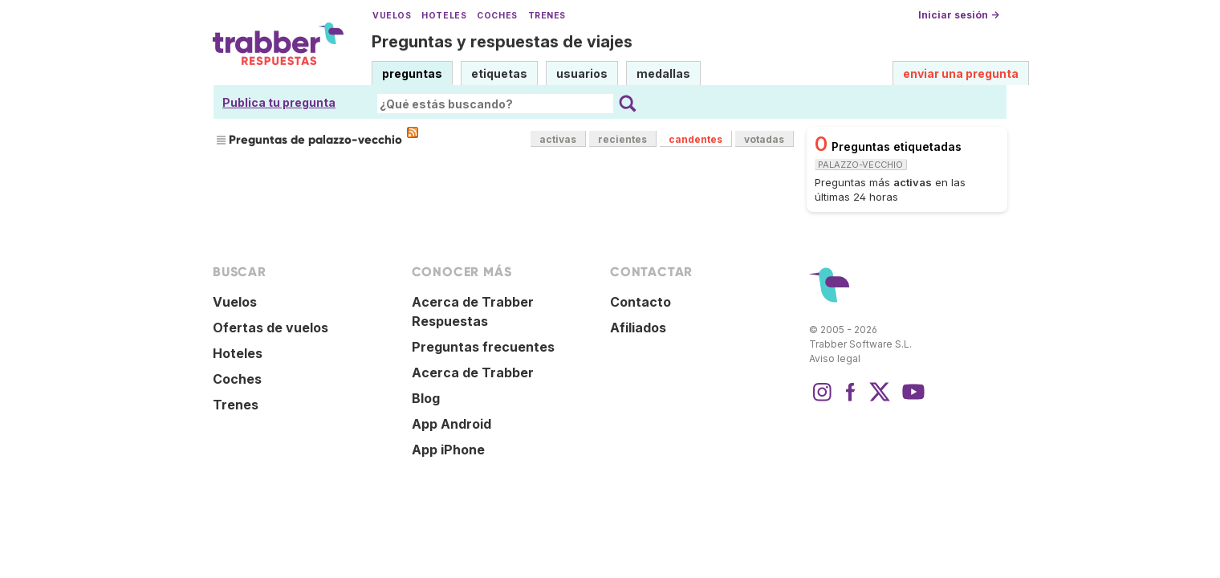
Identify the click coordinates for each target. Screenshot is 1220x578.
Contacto (640, 302)
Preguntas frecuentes (483, 347)
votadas (764, 139)
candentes (695, 139)
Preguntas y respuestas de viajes (502, 41)
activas (557, 139)
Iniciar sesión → (958, 15)
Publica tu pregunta (279, 102)
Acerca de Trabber (473, 372)
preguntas (412, 73)
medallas (663, 73)
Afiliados (638, 328)
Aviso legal (834, 358)
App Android (451, 424)
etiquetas (499, 73)
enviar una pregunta (961, 73)
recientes (622, 139)
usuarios (582, 73)
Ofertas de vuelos (270, 328)
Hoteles (443, 15)
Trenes (547, 15)
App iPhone (448, 450)
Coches (497, 15)
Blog (426, 398)
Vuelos (391, 15)
